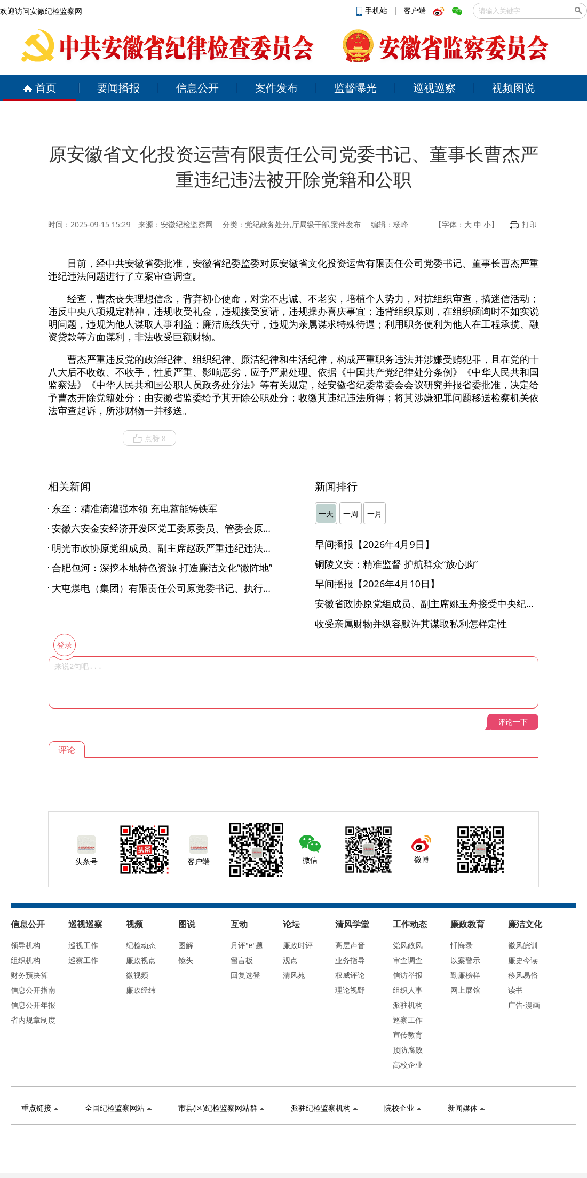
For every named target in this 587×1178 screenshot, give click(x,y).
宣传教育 (408, 1035)
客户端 (414, 10)
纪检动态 (141, 945)
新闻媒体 (466, 1108)
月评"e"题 (247, 945)
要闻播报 (118, 88)
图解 (185, 945)
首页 (40, 88)
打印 (523, 224)
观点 (290, 960)
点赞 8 (149, 438)
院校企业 (402, 1108)
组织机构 (26, 960)
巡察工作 (83, 960)
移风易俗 (523, 975)
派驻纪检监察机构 (324, 1108)
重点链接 (39, 1108)
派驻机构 (408, 1005)
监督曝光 (355, 88)
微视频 (137, 975)
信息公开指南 (33, 990)
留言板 (242, 960)
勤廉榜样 (465, 975)
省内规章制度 (33, 1020)
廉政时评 (298, 945)
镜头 (185, 960)
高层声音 (350, 945)
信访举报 (408, 975)
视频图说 (513, 88)
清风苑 (294, 975)
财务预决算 (29, 975)
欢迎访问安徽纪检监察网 (41, 11)
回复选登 (245, 975)
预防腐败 (408, 1050)
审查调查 (408, 960)
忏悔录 (461, 945)
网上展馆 (465, 990)
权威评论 (350, 975)
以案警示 (465, 960)
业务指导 (350, 960)
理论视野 (350, 990)
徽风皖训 (523, 945)
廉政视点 (141, 960)
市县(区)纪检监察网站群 (221, 1108)
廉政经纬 (141, 990)
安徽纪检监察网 (187, 224)
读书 (515, 990)
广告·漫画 (524, 1005)
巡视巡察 (434, 88)
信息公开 (197, 88)
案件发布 (276, 88)
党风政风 (408, 945)
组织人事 (408, 990)
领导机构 (26, 945)
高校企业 (408, 1065)
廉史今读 (523, 960)
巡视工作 (83, 945)
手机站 (373, 10)
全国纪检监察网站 (118, 1108)
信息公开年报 (33, 1005)
